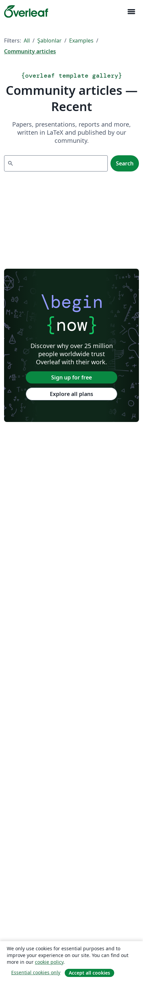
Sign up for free (71, 377)
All (27, 40)
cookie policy (49, 962)
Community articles (30, 51)
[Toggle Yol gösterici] (131, 12)
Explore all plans (71, 394)
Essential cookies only (35, 972)
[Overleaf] (26, 11)
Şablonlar (49, 40)
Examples (81, 40)
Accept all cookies (89, 973)
